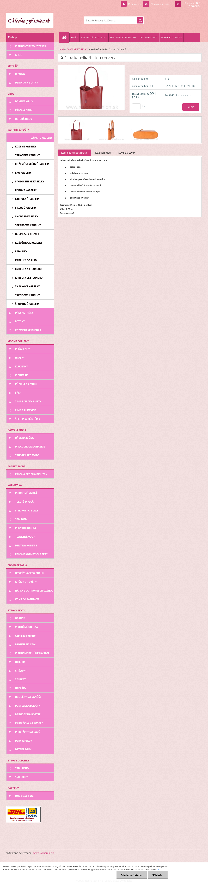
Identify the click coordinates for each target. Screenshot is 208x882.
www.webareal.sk (43, 853)
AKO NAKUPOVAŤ (148, 37)
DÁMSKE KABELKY (77, 49)
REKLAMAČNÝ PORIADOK (123, 37)
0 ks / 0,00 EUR (191, 3)
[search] (140, 20)
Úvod (61, 49)
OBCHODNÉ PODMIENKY (94, 37)
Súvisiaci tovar (126, 153)
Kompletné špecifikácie (74, 153)
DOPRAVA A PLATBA (171, 37)
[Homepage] (65, 37)
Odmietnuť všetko (131, 875)
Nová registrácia (159, 4)
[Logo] (29, 20)
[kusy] (136, 106)
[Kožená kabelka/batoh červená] (77, 120)
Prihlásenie (135, 4)
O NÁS (74, 37)
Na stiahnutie (103, 153)
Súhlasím (157, 875)
